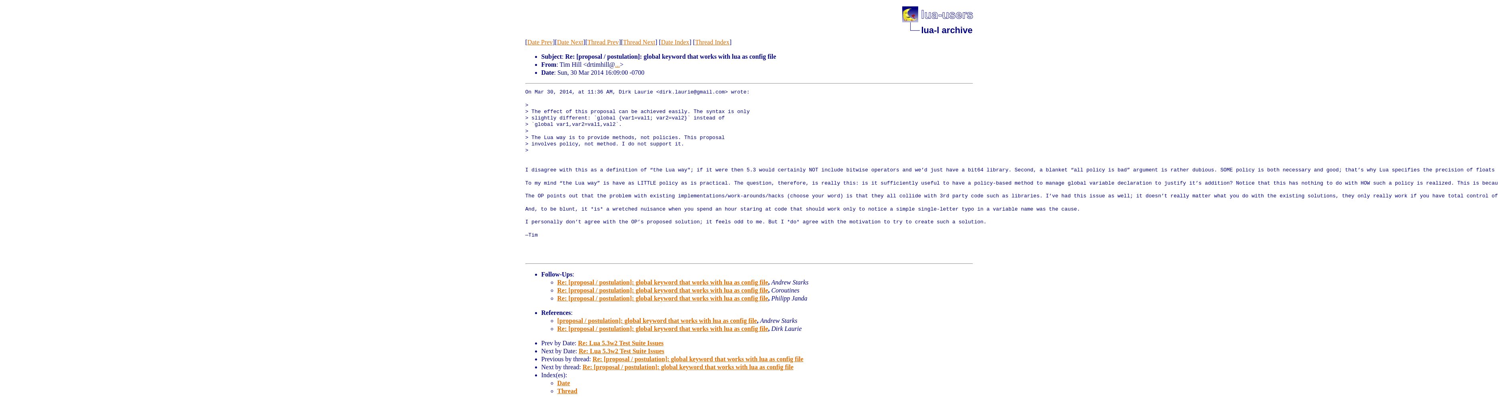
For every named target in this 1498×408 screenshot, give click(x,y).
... (617, 64)
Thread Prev (603, 42)
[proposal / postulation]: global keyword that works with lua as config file (657, 320)
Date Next (570, 42)
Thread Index (712, 42)
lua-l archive (947, 30)
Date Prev (540, 42)
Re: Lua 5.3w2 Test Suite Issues (620, 343)
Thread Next (639, 42)
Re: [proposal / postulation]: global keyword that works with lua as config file (662, 282)
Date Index (675, 42)
